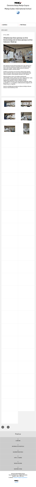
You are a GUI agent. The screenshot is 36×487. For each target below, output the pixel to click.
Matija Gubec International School (18, 11)
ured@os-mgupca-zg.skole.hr (20, 477)
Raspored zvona (18, 468)
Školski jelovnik (18, 462)
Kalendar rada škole (18, 451)
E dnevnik (18, 439)
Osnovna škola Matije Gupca (18, 4)
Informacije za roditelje (18, 445)
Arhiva (16, 481)
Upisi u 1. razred (18, 456)
